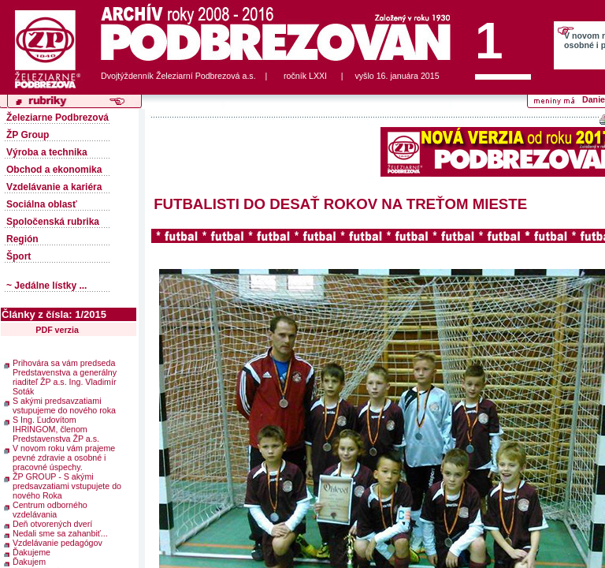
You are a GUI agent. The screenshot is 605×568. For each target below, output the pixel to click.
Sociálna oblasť (41, 204)
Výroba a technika (46, 152)
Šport (18, 256)
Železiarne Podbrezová (57, 117)
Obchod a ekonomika (54, 169)
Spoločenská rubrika (52, 221)
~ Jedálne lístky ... (46, 285)
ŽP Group (27, 134)
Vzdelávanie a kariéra (54, 186)
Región (22, 239)
